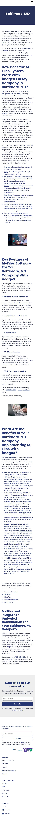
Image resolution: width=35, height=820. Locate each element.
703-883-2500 (26, 48)
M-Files (4, 91)
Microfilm (7, 597)
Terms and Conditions (17, 710)
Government (8, 177)
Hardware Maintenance (11, 600)
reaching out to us (23, 390)
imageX (4, 42)
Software (4, 774)
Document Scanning (10, 592)
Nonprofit (7, 213)
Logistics (4, 783)
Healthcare (7, 167)
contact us (5, 51)
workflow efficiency (25, 531)
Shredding (7, 594)
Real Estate (8, 195)
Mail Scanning (8, 602)
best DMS (5, 114)
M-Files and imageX (8, 457)
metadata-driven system (20, 303)
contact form (12, 659)
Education (7, 204)
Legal (6, 172)
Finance (6, 186)
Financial (4, 793)
